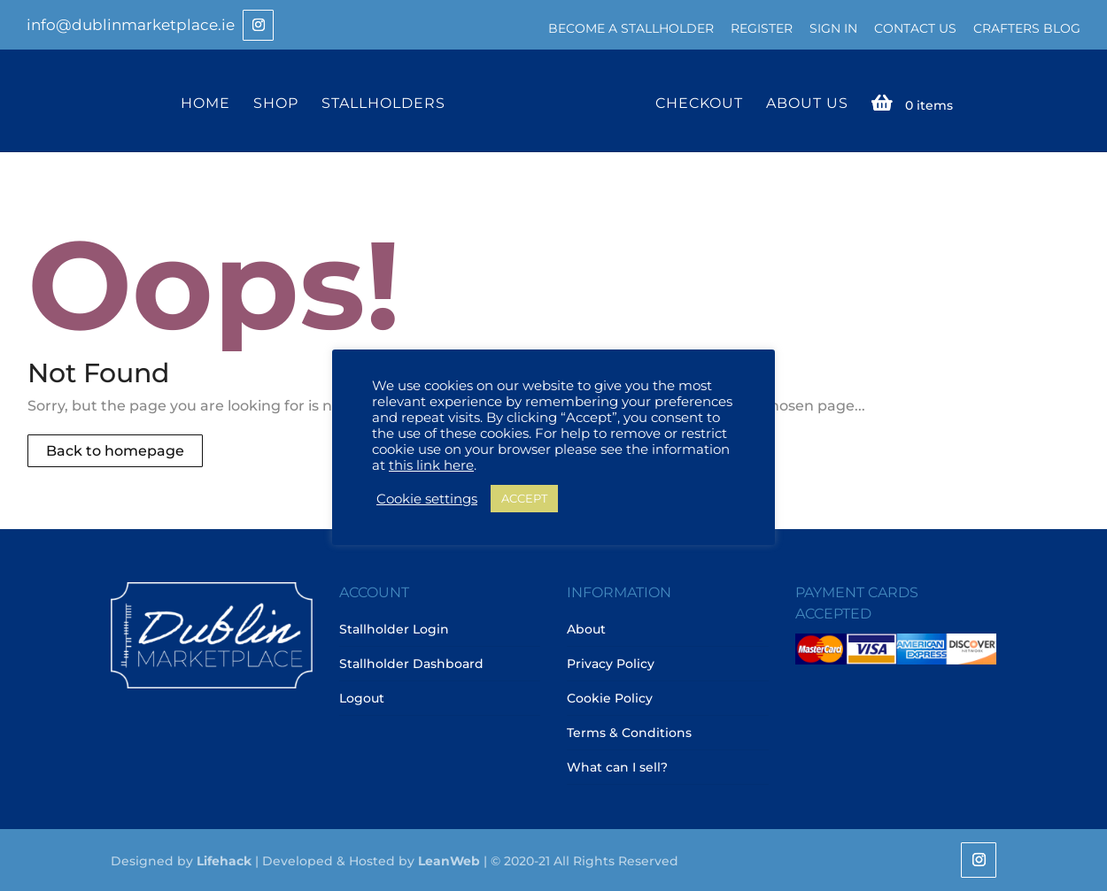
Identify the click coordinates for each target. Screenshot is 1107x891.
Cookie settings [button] (426, 499)
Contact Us (915, 28)
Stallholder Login (394, 629)
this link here (431, 465)
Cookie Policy (610, 698)
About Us (807, 103)
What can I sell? (617, 767)
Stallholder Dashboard (411, 664)
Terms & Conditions (629, 733)
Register (762, 28)
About (586, 629)
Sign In (833, 28)
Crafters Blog (1026, 28)
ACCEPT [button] (524, 498)
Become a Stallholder (631, 28)
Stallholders (383, 103)
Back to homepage (115, 450)
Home (205, 103)
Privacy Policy (610, 664)
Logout (361, 698)
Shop (275, 103)
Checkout (699, 103)
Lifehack (224, 861)
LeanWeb (449, 861)
